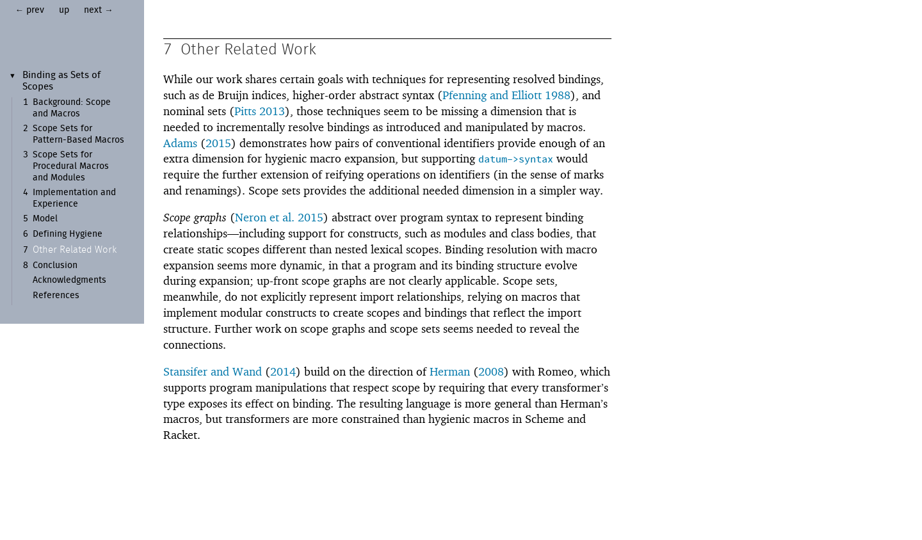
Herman (450, 372)
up (64, 10)
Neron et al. (265, 218)
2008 (491, 372)
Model (45, 218)
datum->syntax (515, 160)
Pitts (245, 111)
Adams (180, 143)
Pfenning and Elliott (492, 95)
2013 (272, 111)
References (56, 295)
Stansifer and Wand (212, 372)
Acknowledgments (69, 280)
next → (98, 10)
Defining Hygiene (67, 234)
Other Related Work (75, 250)
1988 (557, 95)
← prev (30, 10)
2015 (218, 143)
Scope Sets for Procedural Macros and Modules (71, 166)
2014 (283, 372)
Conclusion (55, 265)
